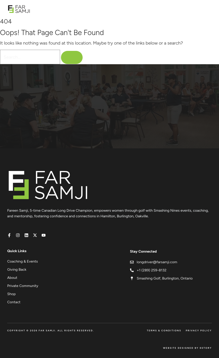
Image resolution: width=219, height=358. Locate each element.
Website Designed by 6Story (187, 347)
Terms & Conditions (164, 330)
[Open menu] (209, 8)
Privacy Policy (199, 330)
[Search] (72, 57)
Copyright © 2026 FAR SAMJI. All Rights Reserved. (50, 330)
